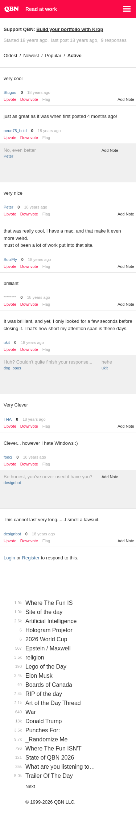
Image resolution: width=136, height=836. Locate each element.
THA (8, 419)
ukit (7, 342)
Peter (8, 156)
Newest (31, 55)
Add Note (126, 99)
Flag (46, 99)
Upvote (10, 100)
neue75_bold (15, 130)
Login (9, 557)
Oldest (10, 55)
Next (30, 786)
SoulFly (10, 259)
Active (74, 55)
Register (31, 557)
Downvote (29, 100)
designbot (12, 482)
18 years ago (38, 92)
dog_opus (12, 368)
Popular (53, 55)
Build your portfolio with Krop (69, 29)
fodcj (8, 457)
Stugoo (10, 92)
